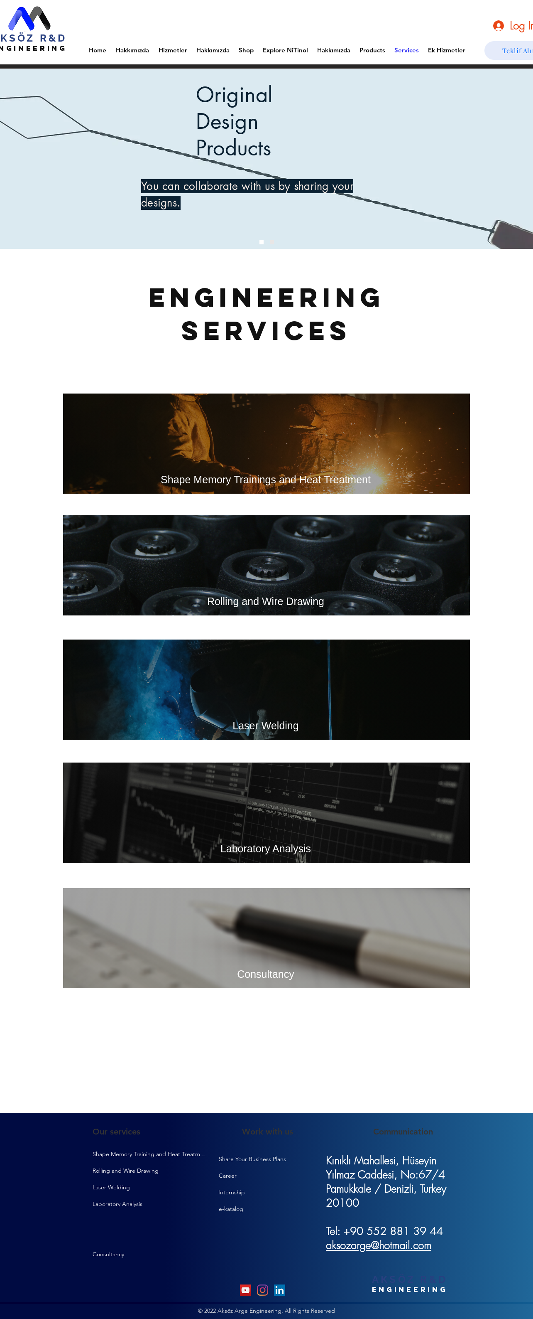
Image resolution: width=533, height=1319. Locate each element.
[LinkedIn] (279, 1290)
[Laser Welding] (266, 690)
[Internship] (263, 1192)
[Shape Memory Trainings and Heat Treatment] (266, 444)
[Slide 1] (261, 242)
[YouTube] (245, 1290)
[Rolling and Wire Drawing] (266, 565)
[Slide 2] (272, 242)
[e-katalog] (263, 1209)
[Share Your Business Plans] (267, 1159)
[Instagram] (262, 1290)
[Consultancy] (266, 938)
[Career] (263, 1175)
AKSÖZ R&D (410, 1279)
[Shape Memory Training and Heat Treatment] (150, 1154)
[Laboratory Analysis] (266, 813)
